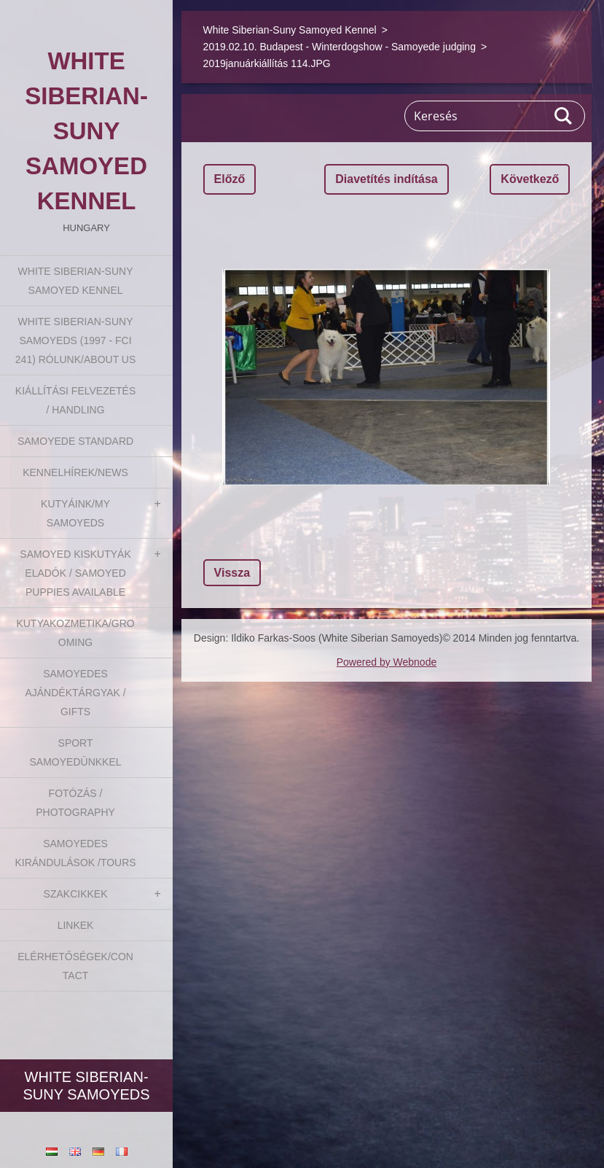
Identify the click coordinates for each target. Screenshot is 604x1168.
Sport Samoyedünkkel (76, 752)
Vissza (232, 573)
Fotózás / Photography (75, 802)
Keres (563, 116)
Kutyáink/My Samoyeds (75, 513)
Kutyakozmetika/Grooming (75, 633)
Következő (530, 179)
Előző (230, 179)
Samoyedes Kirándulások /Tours (75, 853)
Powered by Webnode (387, 662)
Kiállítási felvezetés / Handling (75, 400)
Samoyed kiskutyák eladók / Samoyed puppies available (75, 573)
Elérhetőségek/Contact (75, 966)
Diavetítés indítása (386, 179)
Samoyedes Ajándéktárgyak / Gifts (75, 692)
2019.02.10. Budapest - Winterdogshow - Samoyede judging (339, 46)
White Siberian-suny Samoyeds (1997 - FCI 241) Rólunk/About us (75, 340)
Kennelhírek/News (75, 472)
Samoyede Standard (75, 441)
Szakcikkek (76, 894)
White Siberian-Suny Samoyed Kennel (75, 280)
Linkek (76, 925)
